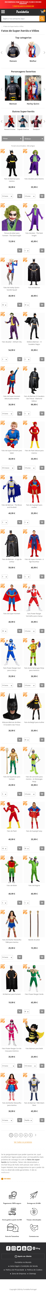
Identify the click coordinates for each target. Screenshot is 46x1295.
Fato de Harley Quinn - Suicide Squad (12, 288)
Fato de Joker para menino (34, 179)
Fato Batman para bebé (34, 1048)
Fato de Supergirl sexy (34, 831)
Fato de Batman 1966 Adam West (34, 1104)
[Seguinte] (36, 1135)
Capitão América (23, 129)
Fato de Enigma (34, 885)
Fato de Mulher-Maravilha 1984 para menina (11, 941)
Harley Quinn (33, 103)
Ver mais (7, 1179)
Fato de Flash (12, 831)
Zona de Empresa (19, 1273)
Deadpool (36, 129)
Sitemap (32, 1273)
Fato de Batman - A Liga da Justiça (11, 560)
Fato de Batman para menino (12, 180)
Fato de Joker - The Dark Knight (34, 234)
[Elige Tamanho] (7, 196)
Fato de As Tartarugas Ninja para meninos (34, 669)
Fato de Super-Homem (11, 613)
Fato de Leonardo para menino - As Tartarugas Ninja (34, 779)
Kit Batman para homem (12, 994)
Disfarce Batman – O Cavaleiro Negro (34, 343)
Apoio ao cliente (23, 1256)
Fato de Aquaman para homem (11, 778)
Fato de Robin (12, 885)
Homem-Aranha (9, 129)
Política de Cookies (34, 1270)
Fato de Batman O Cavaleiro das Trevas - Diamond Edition (34, 398)
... (1, 26)
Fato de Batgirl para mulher (34, 722)
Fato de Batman (34, 287)
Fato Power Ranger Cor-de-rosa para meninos (12, 1049)
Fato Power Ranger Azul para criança (11, 669)
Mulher (33, 61)
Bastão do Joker (34, 940)
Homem (13, 61)
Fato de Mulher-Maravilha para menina (11, 1104)
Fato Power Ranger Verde (34, 994)
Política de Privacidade (15, 1270)
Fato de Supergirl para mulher (34, 506)
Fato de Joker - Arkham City (12, 342)
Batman (13, 103)
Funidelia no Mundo (23, 1262)
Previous (1, 52)
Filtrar (5, 138)
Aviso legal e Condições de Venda (24, 1266)
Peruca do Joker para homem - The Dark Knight (11, 234)
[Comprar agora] (19, 196)
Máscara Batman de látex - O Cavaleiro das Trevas (11, 723)
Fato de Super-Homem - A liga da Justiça (34, 560)
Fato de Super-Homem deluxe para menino (11, 397)
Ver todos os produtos (23, 1142)
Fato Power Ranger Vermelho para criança (34, 614)
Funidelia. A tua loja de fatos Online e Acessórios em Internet (22, 11)
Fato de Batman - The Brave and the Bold (12, 506)
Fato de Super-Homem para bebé (12, 451)
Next (44, 52)
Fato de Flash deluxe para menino (34, 451)
